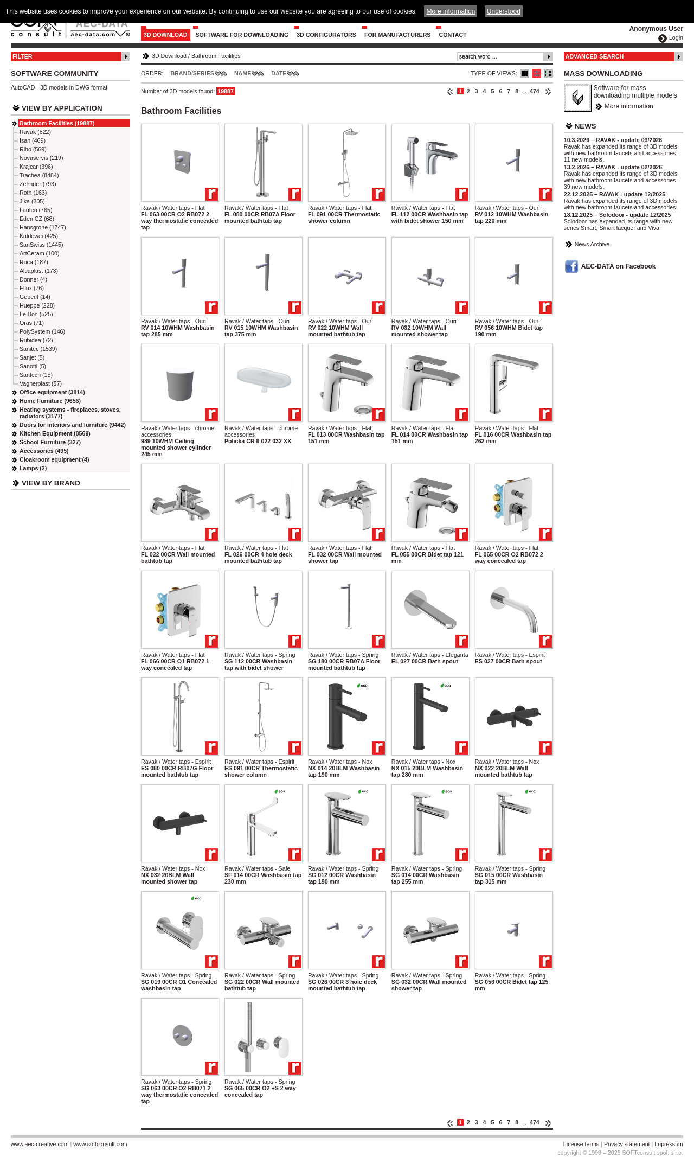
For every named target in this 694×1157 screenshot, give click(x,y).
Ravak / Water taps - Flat (172, 207)
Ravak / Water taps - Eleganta (429, 654)
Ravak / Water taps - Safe (257, 868)
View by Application (62, 108)
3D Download (166, 34)
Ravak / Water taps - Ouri (507, 207)
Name (242, 73)
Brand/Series (192, 73)
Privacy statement (627, 1144)
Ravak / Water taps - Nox (340, 761)
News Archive (592, 244)
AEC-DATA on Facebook (618, 266)
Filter (22, 56)
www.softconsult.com (100, 1144)
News (585, 126)
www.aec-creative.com (40, 1144)
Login (676, 37)
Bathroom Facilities (216, 56)
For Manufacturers (397, 34)
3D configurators (326, 34)
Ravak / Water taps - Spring (259, 654)
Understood (503, 11)
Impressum (668, 1144)
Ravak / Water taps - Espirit (510, 654)
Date (278, 73)
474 (534, 91)
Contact (452, 34)
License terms (581, 1144)
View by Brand (51, 483)
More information (629, 106)
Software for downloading (242, 34)
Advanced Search (595, 56)
